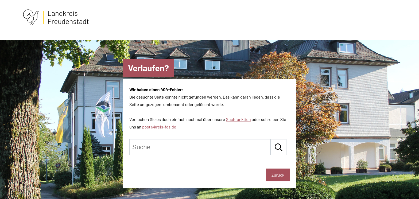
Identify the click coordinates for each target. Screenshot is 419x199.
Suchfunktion (238, 119)
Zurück (277, 174)
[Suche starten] (278, 147)
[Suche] (199, 147)
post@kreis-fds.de (159, 126)
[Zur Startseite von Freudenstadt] (55, 23)
